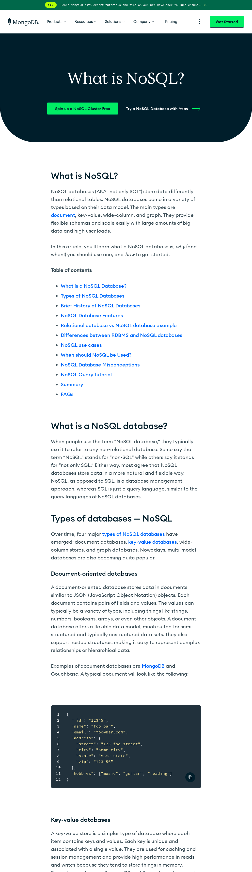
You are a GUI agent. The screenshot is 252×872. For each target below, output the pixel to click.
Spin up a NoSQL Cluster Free (82, 108)
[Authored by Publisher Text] (190, 777)
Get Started (227, 21)
